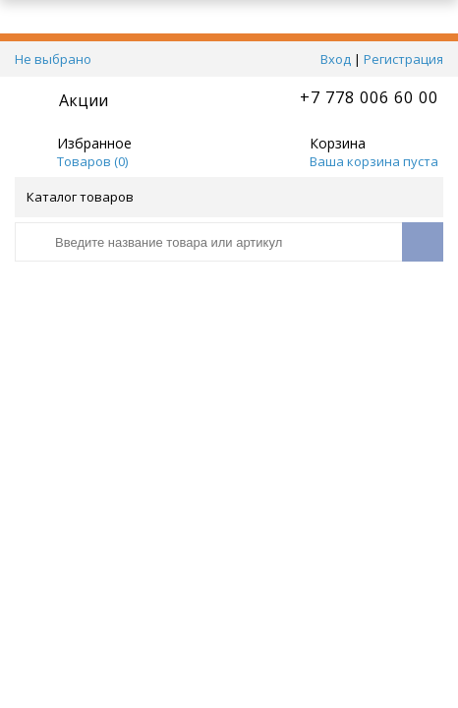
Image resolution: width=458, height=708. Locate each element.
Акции (83, 100)
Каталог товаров (228, 197)
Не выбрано (58, 59)
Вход (335, 59)
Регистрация (403, 59)
